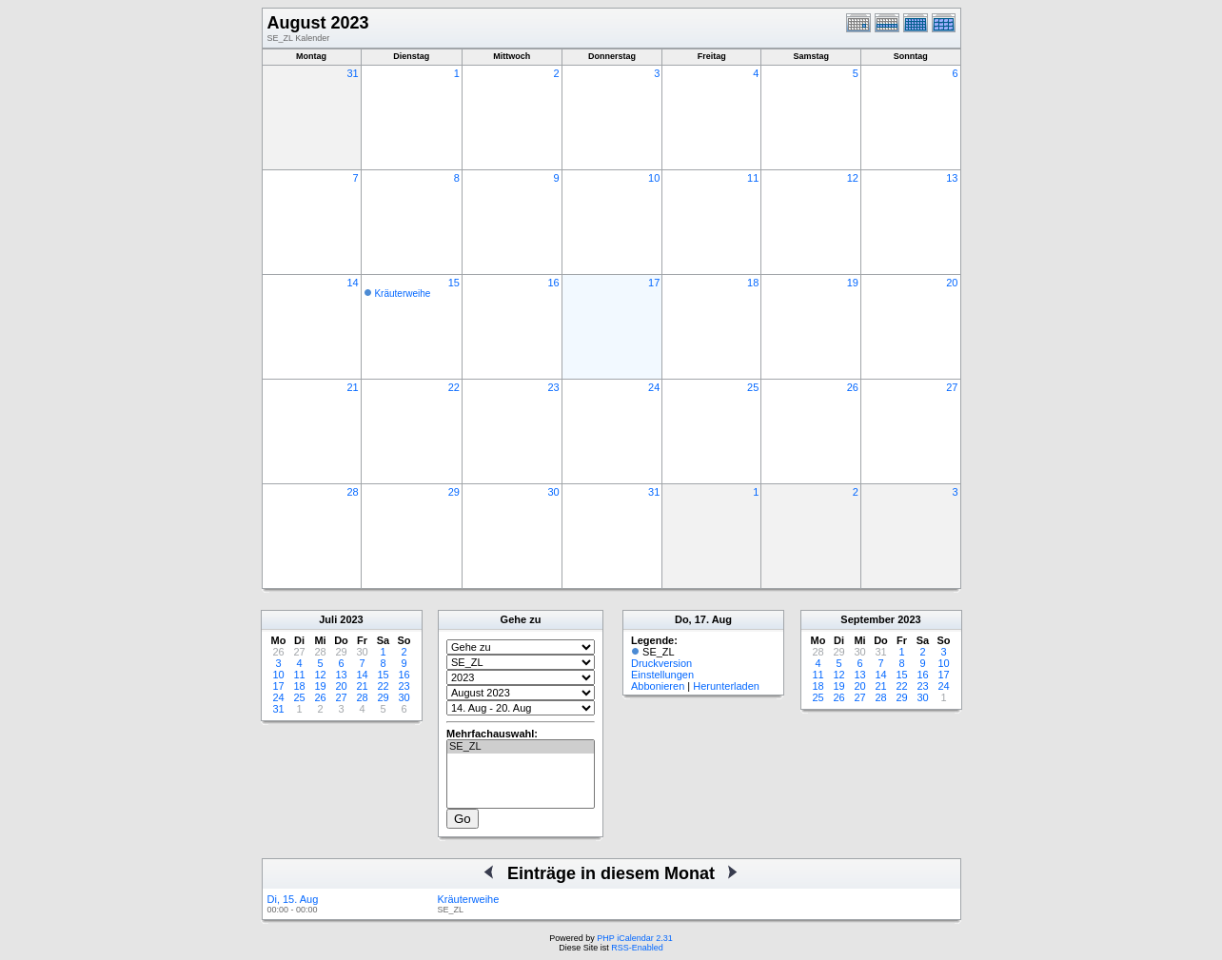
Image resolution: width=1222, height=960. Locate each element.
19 (852, 282)
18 (753, 282)
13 (951, 178)
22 (454, 387)
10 (654, 178)
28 (352, 492)
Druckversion (661, 663)
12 (852, 178)
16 (553, 282)
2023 (351, 619)
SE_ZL (520, 747)
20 (951, 282)
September (867, 619)
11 (753, 178)
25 (753, 387)
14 (352, 282)
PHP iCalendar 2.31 (634, 938)
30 (553, 492)
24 (654, 387)
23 (553, 387)
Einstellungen (662, 674)
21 (352, 387)
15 (454, 282)
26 (852, 387)
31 (352, 73)
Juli (328, 619)
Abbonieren (657, 686)
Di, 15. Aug (293, 899)
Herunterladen (726, 686)
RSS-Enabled (637, 947)
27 (951, 387)
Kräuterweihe (402, 293)
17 (654, 282)
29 (454, 492)
